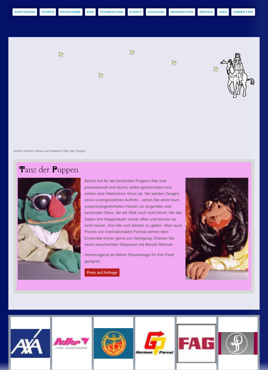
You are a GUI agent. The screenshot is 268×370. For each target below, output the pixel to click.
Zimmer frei (243, 12)
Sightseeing (24, 12)
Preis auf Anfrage (102, 272)
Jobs (223, 12)
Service (206, 12)
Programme (70, 12)
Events (135, 12)
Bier (90, 12)
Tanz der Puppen (74, 151)
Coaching (156, 12)
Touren (47, 12)
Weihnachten (182, 12)
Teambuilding (112, 12)
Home (17, 151)
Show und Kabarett (48, 151)
